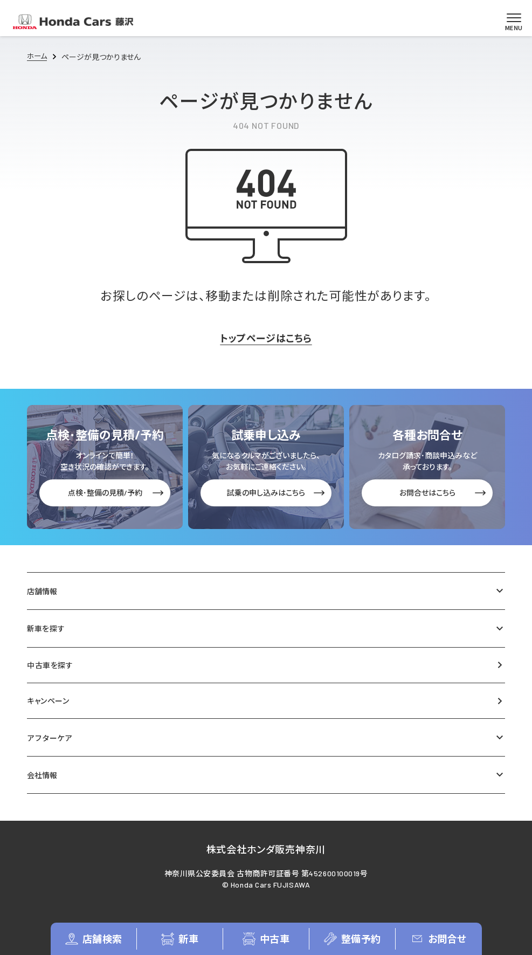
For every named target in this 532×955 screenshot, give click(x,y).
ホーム (38, 56)
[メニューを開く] (510, 21)
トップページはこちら (266, 338)
